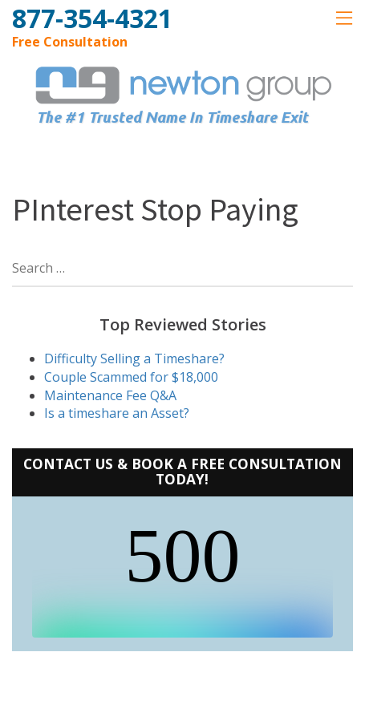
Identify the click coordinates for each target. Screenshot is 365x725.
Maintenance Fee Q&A (110, 395)
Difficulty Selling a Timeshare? (134, 358)
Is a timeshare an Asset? (116, 413)
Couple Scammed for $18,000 (131, 377)
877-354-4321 (92, 18)
